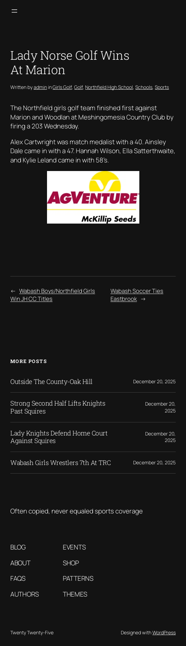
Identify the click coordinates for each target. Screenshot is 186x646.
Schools (143, 87)
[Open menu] (14, 11)
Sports (162, 87)
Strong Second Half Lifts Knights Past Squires (57, 407)
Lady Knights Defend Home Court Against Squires (58, 437)
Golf (78, 87)
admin (40, 87)
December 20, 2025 (154, 381)
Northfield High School (109, 87)
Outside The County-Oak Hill (51, 382)
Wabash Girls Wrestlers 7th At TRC (60, 463)
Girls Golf (62, 87)
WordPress (164, 632)
